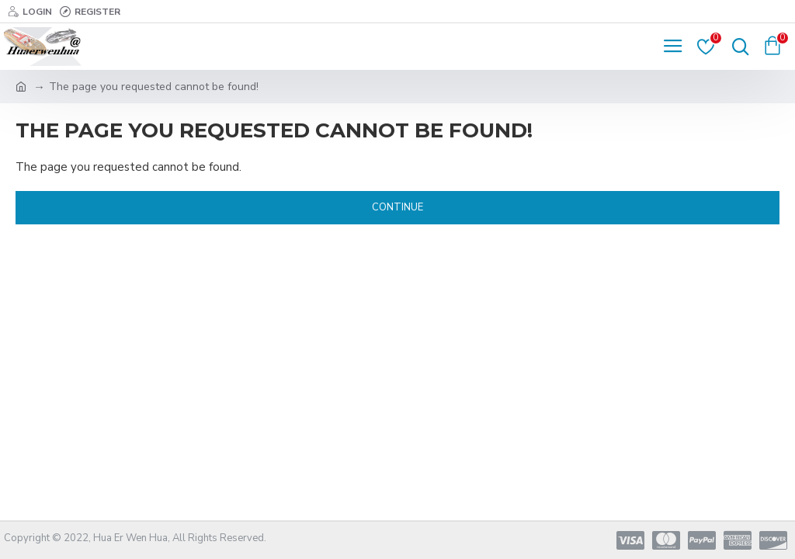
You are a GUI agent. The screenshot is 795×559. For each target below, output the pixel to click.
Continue (397, 207)
